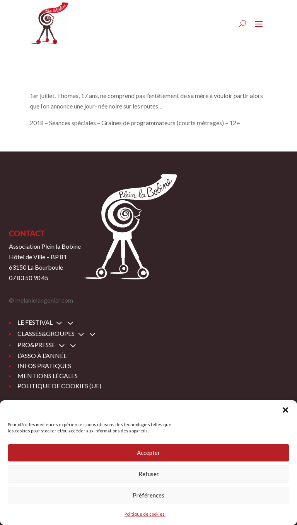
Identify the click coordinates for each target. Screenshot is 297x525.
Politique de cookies (145, 513)
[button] (285, 410)
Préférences (148, 495)
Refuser (148, 473)
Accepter (148, 452)
